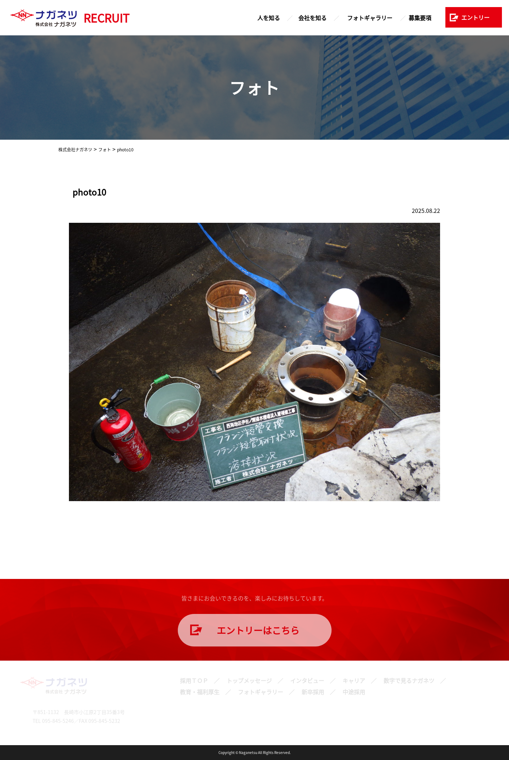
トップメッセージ (249, 680)
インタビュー (307, 680)
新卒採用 (313, 692)
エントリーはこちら (258, 630)
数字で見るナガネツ (409, 680)
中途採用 (354, 692)
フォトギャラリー (369, 17)
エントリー (475, 17)
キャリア (354, 680)
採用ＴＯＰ (194, 680)
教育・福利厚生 (200, 692)
